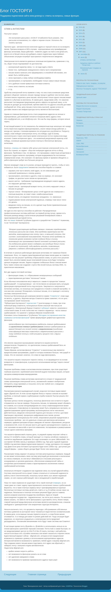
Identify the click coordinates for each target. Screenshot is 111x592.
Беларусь (79, 123)
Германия (79, 149)
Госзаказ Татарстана (83, 111)
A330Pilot (69, 586)
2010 (81, 42)
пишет (13, 220)
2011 (81, 39)
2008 (81, 48)
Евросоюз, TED (81, 138)
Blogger (84, 586)
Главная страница (37, 574)
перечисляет (32, 303)
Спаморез (57, 483)
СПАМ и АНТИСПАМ (87, 60)
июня (83, 74)
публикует (45, 308)
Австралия (80, 152)
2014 (81, 33)
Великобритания (82, 146)
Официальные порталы (84, 86)
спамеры (15, 148)
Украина (79, 120)
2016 (81, 27)
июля (83, 57)
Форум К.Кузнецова (83, 109)
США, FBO (80, 143)
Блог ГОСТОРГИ (16, 10)
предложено (24, 167)
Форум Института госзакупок (86, 106)
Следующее (10, 574)
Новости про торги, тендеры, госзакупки (90, 83)
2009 (81, 45)
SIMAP (78, 141)
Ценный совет (81, 97)
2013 (81, 36)
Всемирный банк (82, 154)
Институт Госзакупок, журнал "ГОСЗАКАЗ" (91, 89)
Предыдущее (64, 574)
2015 (81, 30)
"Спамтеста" (55, 296)
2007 (81, 51)
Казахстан (80, 126)
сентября (84, 54)
